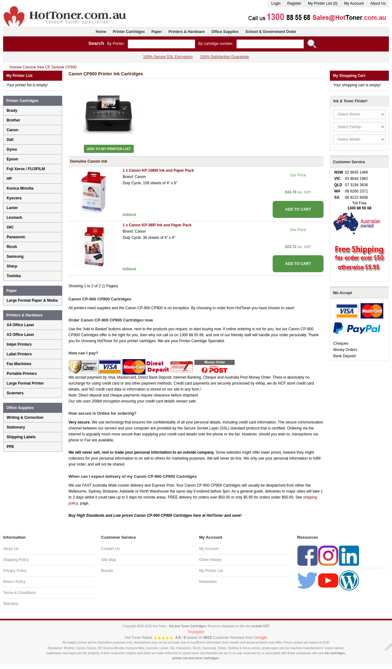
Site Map (108, 560)
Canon (12, 130)
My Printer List (211, 571)
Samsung (15, 256)
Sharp (12, 266)
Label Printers (19, 354)
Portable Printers (22, 373)
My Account (354, 3)
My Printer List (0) (323, 3)
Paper (156, 32)
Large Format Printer (25, 383)
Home (101, 32)
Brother (13, 120)
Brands (107, 571)
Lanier (12, 208)
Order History (210, 560)
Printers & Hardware (186, 32)
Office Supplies (225, 32)
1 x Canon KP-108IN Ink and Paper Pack (158, 170)
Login (275, 3)
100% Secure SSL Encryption (168, 57)
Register (294, 3)
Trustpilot (196, 631)
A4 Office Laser (20, 325)
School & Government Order (270, 32)
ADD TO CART (298, 209)
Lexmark (14, 217)
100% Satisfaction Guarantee (224, 57)
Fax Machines (19, 364)
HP (9, 178)
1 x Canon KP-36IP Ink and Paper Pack (156, 225)
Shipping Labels (21, 437)
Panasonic (16, 237)
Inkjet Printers (19, 344)
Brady (12, 110)
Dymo (12, 149)
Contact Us (110, 549)
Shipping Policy (16, 560)
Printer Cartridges (129, 32)
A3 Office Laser (20, 334)
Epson (12, 159)
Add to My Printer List (109, 149)
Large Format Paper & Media (32, 300)
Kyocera (14, 198)
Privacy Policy (15, 571)
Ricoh (12, 247)
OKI (10, 227)
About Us (378, 3)
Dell (10, 140)
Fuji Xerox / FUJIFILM (26, 169)
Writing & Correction (25, 417)
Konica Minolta (20, 188)
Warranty (10, 604)
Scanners (15, 393)
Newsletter (208, 582)
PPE (10, 447)
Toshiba (14, 276)
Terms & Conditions (19, 593)
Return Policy (14, 582)
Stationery (16, 427)
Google (260, 637)
